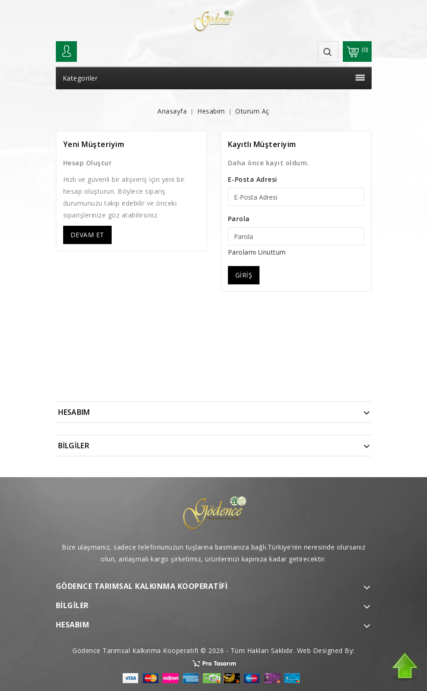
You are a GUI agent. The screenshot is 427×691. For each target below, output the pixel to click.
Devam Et (87, 234)
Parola (239, 218)
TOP (404, 667)
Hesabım (211, 111)
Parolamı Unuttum (257, 252)
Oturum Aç (252, 111)
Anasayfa (172, 111)
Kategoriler (214, 78)
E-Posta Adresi (252, 179)
